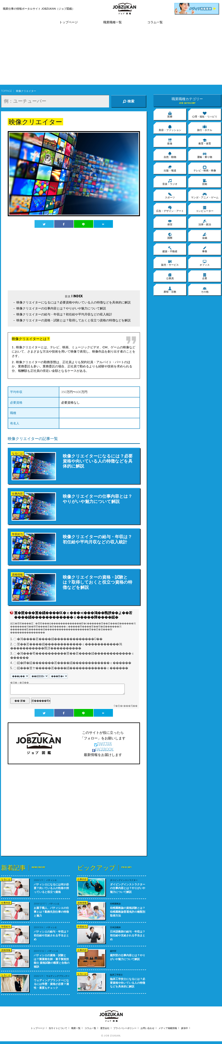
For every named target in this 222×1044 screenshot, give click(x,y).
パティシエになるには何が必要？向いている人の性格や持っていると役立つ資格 (51, 888)
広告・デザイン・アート (170, 208)
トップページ (68, 22)
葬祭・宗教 (170, 289)
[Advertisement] (111, 58)
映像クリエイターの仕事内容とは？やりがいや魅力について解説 (61, 308)
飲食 (169, 141)
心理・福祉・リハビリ (204, 114)
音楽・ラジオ (169, 181)
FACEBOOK (103, 749)
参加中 (184, 1028)
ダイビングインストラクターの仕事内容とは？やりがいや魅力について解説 (127, 888)
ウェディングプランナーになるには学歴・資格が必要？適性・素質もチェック (51, 984)
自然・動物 (170, 155)
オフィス (205, 262)
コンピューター (205, 208)
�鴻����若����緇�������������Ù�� (60, 639)
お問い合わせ (147, 1028)
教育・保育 (204, 141)
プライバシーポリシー (124, 1028)
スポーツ (170, 195)
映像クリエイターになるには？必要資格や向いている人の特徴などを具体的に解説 (73, 302)
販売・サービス (170, 262)
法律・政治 (204, 222)
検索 (128, 101)
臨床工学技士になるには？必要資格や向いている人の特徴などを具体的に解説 (127, 982)
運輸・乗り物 (204, 155)
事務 (204, 249)
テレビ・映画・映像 (204, 168)
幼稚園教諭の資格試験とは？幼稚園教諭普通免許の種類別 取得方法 (127, 911)
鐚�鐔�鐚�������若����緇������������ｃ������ (74, 662)
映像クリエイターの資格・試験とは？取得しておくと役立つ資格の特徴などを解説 (73, 320)
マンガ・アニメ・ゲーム (205, 195)
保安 (169, 222)
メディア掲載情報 (167, 1028)
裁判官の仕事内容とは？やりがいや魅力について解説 (127, 957)
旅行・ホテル (204, 128)
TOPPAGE (6, 90)
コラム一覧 (155, 22)
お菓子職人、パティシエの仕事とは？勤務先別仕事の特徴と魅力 (51, 911)
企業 (204, 276)
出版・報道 (170, 168)
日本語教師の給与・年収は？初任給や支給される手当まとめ (127, 935)
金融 (204, 235)
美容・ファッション (170, 128)
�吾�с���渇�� (126, 706)
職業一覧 (75, 1028)
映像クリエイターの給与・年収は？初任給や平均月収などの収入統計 (64, 314)
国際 (169, 235)
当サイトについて (58, 1028)
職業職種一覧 (112, 22)
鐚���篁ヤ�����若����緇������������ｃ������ (72, 668)
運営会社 (104, 1028)
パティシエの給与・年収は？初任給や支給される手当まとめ (51, 935)
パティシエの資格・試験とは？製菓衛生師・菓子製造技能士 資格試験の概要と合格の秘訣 (51, 961)
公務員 (170, 276)
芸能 (204, 181)
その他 (204, 289)
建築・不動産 (169, 249)
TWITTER (103, 743)
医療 (169, 114)
